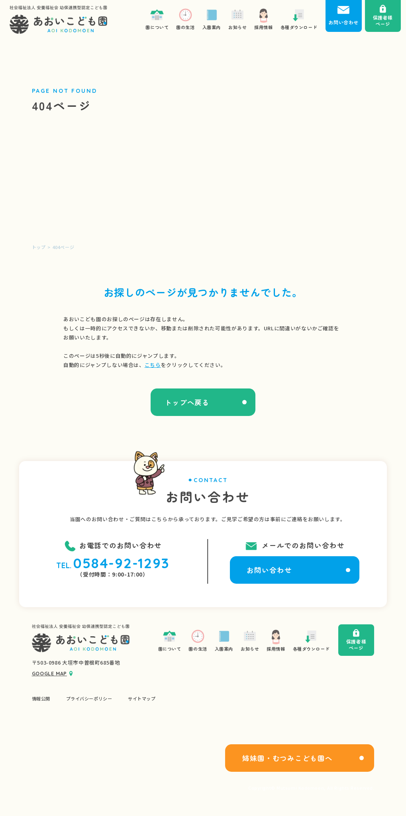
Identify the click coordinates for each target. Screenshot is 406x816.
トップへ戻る (187, 402)
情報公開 (41, 699)
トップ (39, 247)
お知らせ (250, 640)
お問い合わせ (269, 570)
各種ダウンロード (311, 640)
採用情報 (276, 640)
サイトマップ (141, 699)
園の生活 (197, 640)
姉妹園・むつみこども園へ (287, 758)
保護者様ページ (356, 640)
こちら (153, 365)
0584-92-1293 (121, 563)
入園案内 (224, 640)
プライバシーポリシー (89, 699)
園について (169, 640)
